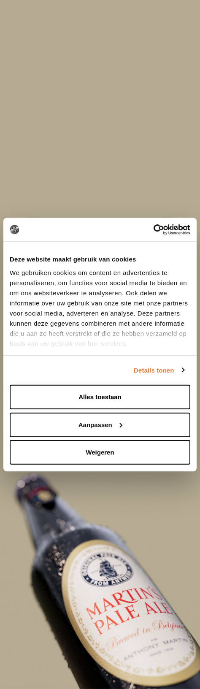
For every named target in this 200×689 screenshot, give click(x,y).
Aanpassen (100, 424)
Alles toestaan (100, 396)
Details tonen (154, 369)
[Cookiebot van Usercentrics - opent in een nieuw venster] (153, 229)
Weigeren (100, 452)
